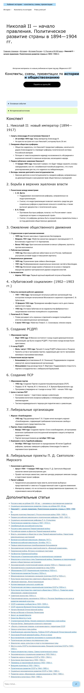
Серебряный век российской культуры (27, 526)
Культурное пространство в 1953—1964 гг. (28, 660)
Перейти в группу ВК (42, 84)
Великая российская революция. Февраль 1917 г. (31, 540)
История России (35, 51)
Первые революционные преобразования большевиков (34, 545)
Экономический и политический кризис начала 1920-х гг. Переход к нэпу (41, 565)
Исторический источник (20, 111)
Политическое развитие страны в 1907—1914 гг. (31, 523)
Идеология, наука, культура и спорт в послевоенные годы (34, 643)
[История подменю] (10, 9)
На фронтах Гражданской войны (24, 554)
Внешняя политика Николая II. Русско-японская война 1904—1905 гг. (39, 515)
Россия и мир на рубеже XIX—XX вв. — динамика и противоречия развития (41, 503)
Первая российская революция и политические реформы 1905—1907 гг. (40, 517)
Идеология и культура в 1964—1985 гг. (26, 677)
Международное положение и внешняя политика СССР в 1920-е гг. (38, 576)
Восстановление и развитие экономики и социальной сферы (36, 638)
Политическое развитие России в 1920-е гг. (29, 573)
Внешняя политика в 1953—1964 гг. (25, 666)
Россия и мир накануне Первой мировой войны (30, 529)
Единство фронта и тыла (21, 618)
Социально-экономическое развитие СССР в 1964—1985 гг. (35, 671)
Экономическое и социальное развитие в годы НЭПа (33, 568)
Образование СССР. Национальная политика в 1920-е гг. (34, 570)
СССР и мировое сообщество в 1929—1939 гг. (29, 604)
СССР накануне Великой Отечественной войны (30, 607)
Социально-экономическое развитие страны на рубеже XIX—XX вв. (38, 506)
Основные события (18, 104)
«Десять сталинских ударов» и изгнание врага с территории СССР (38, 626)
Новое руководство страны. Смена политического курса (34, 652)
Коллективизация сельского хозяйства (27, 584)
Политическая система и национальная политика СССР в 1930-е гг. (38, 587)
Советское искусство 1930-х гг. (23, 596)
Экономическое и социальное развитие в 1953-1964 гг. (33, 654)
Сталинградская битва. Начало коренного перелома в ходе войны (38, 621)
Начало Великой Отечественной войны (27, 610)
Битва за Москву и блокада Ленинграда (27, 612)
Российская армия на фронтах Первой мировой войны (33, 531)
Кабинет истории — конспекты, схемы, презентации (29, 4)
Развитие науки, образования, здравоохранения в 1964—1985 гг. (37, 674)
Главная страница (11, 51)
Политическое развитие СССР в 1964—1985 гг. (30, 668)
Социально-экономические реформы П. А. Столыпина (33, 520)
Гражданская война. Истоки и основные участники (32, 551)
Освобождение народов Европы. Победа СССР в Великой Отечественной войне (44, 632)
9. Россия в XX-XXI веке (53, 51)
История (23, 51)
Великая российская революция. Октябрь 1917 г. (31, 543)
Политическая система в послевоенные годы (29, 640)
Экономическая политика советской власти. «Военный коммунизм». (39, 548)
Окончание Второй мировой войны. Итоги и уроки (31, 635)
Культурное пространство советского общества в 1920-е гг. (35, 579)
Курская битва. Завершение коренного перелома (31, 624)
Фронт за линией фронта (21, 615)
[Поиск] (76, 684)
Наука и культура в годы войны (24, 629)
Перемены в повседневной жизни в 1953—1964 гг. (31, 663)
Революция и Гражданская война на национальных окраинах (36, 556)
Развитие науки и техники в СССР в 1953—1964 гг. (31, 657)
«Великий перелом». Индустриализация (27, 582)
